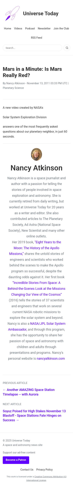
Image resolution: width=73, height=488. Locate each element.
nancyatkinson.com (51, 358)
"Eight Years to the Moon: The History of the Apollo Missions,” (35, 248)
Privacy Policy (44, 469)
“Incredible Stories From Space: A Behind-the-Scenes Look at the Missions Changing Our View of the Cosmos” (36, 288)
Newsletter (44, 28)
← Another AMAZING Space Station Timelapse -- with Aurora (29, 392)
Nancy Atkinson (15, 83)
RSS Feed (36, 37)
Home (7, 28)
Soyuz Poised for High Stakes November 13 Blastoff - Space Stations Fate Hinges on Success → (34, 415)
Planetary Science (13, 88)
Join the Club (61, 28)
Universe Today (30, 13)
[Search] (67, 47)
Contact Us (26, 469)
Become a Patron (16, 460)
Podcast (30, 28)
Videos (18, 28)
